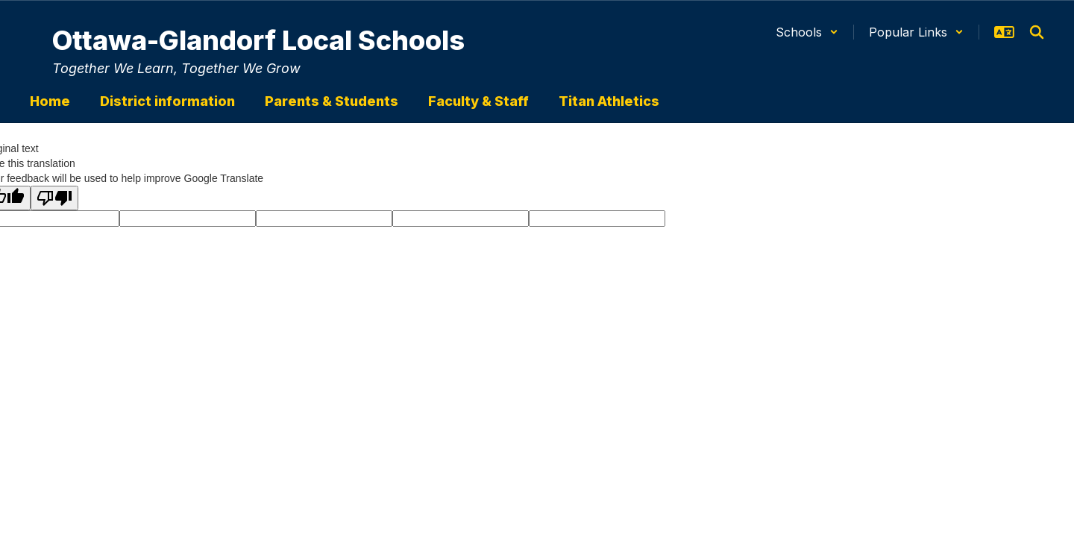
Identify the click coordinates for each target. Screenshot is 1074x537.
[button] (807, 32)
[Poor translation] (54, 198)
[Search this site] (1036, 32)
